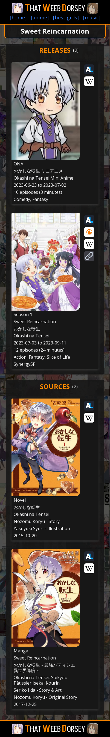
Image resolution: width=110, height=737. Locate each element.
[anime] (40, 17)
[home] (18, 17)
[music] (91, 17)
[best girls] (66, 17)
